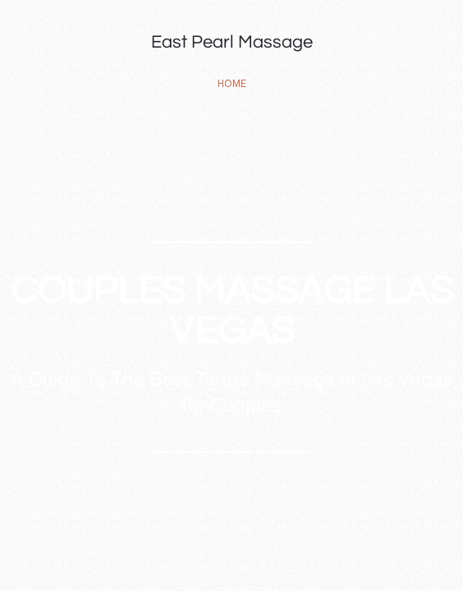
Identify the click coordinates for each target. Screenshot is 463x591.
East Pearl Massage (232, 42)
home (232, 83)
